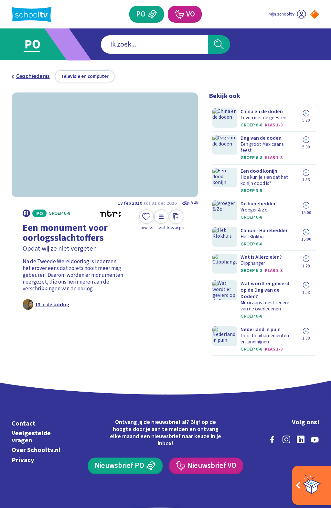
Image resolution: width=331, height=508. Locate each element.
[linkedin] (301, 400)
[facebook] (272, 400)
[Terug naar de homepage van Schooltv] (32, 14)
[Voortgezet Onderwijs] (179, 14)
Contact (24, 384)
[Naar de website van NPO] (314, 14)
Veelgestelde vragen (31, 397)
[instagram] (286, 400)
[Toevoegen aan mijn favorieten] (146, 220)
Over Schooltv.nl (36, 410)
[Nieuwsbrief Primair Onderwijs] (125, 426)
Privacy (23, 420)
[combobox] (154, 44)
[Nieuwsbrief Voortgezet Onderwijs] (206, 426)
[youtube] (315, 400)
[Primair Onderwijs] (152, 14)
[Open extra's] (311, 485)
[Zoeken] (219, 44)
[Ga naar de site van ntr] (309, 457)
